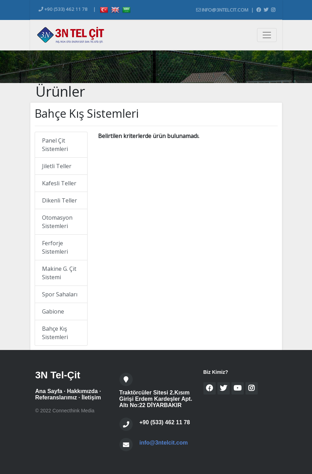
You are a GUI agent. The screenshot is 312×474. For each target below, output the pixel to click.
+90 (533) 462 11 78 (63, 9)
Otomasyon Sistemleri (57, 222)
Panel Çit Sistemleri (55, 145)
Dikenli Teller (59, 200)
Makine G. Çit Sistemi (59, 273)
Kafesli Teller (59, 183)
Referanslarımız (56, 397)
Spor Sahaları (59, 294)
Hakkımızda (82, 391)
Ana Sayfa (48, 391)
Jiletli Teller (56, 166)
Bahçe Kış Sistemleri (55, 333)
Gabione (53, 311)
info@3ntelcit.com (222, 10)
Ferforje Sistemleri (55, 247)
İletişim (91, 397)
